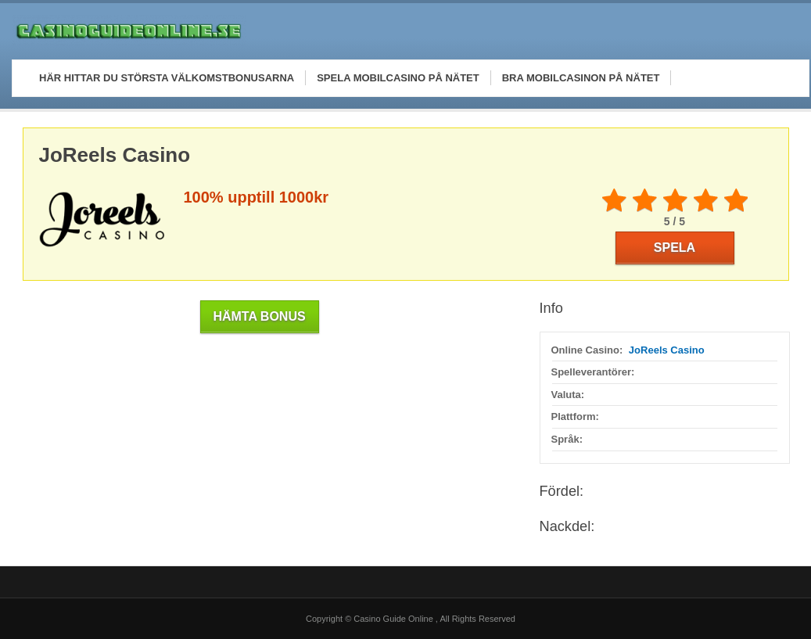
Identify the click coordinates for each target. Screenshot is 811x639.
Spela (674, 247)
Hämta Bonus (259, 316)
